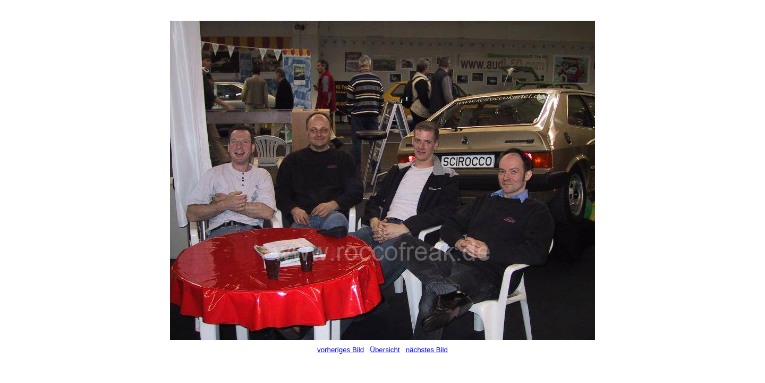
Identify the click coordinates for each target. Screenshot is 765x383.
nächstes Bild (427, 350)
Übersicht (385, 350)
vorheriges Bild (340, 350)
